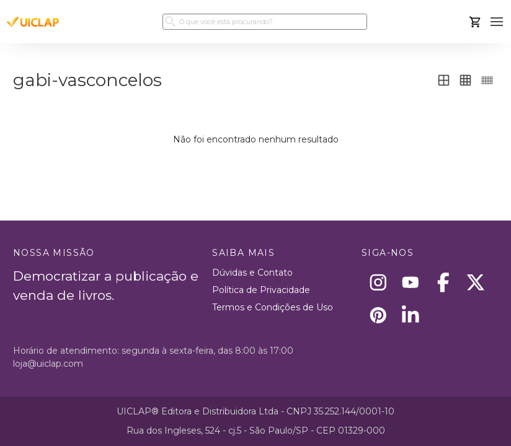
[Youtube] (410, 282)
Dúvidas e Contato (252, 272)
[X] (476, 282)
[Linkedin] (410, 315)
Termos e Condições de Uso (272, 307)
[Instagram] (378, 282)
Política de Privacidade (261, 289)
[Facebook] (443, 282)
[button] (497, 22)
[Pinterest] (378, 315)
